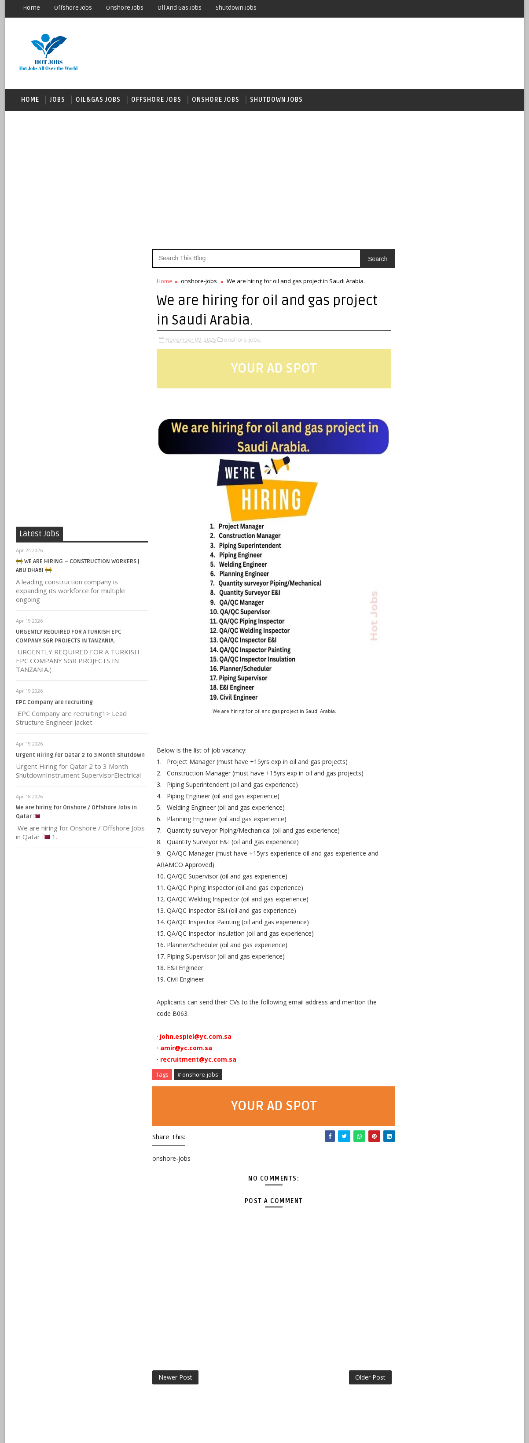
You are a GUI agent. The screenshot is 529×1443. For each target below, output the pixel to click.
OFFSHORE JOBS (156, 100)
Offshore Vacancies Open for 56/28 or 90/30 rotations (464, 1051)
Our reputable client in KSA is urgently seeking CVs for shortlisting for (467, 944)
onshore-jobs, (242, 341)
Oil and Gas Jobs (180, 7)
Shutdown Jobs (236, 7)
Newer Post (175, 1379)
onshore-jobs (199, 282)
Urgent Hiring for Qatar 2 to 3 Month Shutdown (80, 756)
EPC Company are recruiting (54, 703)
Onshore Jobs (124, 7)
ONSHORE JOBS (215, 100)
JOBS (57, 100)
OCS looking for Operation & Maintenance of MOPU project (465, 794)
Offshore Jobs (73, 7)
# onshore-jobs (197, 1076)
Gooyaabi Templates (172, 1429)
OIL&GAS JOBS (98, 100)
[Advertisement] (264, 180)
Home (31, 7)
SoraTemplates (71, 1429)
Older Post (352, 1379)
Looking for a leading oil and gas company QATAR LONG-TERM (462, 1015)
